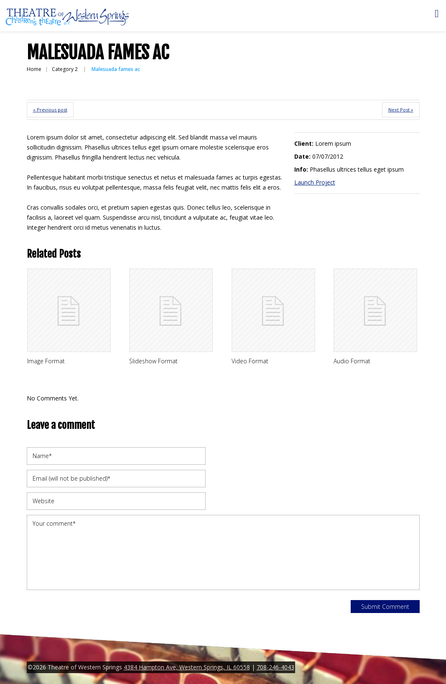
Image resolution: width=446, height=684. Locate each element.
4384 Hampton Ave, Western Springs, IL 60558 (187, 667)
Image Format (46, 361)
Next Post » (400, 109)
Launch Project (314, 182)
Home (34, 69)
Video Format (250, 361)
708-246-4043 (275, 667)
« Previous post (50, 109)
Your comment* (223, 552)
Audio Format (352, 361)
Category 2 (65, 69)
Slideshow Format (153, 361)
